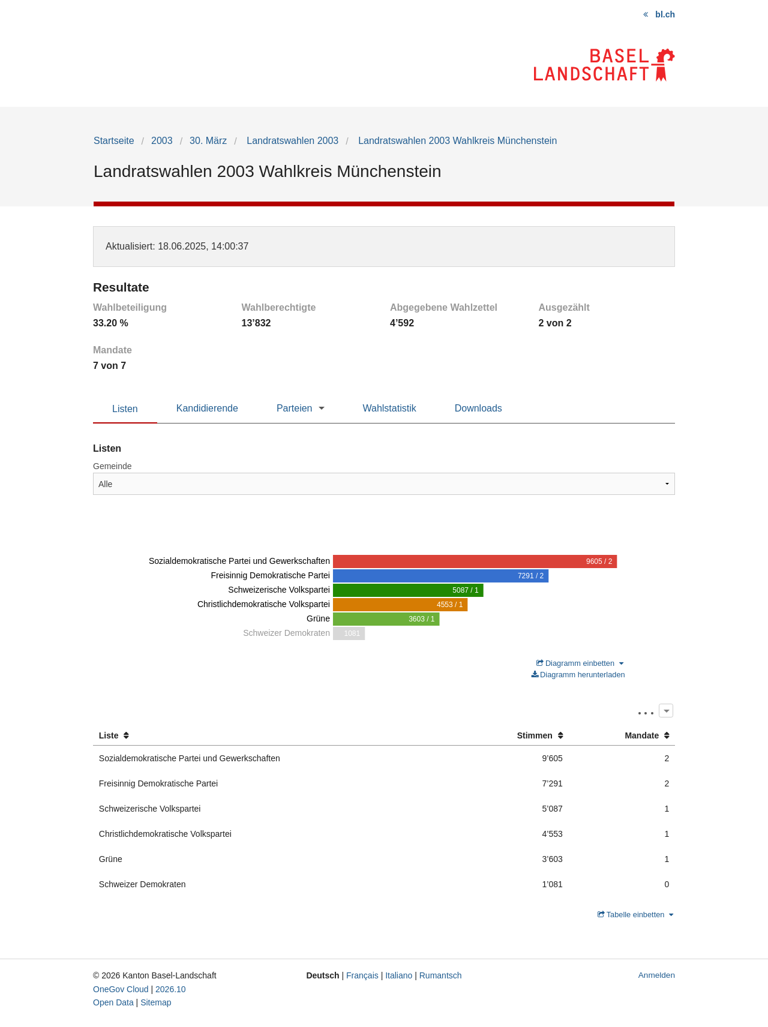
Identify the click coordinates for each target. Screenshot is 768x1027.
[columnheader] (276, 736)
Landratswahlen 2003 (291, 141)
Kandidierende (207, 408)
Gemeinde (112, 466)
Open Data (113, 1002)
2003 (162, 141)
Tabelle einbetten (635, 914)
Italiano (398, 975)
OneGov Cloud (121, 989)
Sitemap (155, 1002)
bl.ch (665, 14)
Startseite (114, 141)
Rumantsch (440, 975)
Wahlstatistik (389, 408)
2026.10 (170, 989)
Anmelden (656, 975)
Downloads (478, 408)
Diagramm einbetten (579, 663)
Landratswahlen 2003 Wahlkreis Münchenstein (456, 141)
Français (362, 975)
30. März (208, 141)
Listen (125, 409)
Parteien (295, 408)
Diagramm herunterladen (578, 674)
